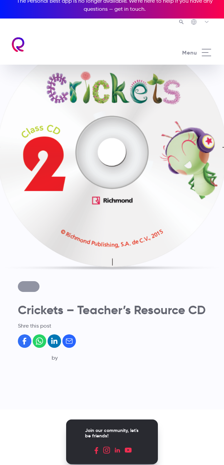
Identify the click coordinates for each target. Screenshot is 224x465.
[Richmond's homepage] (18, 44)
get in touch (129, 9)
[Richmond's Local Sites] (200, 22)
